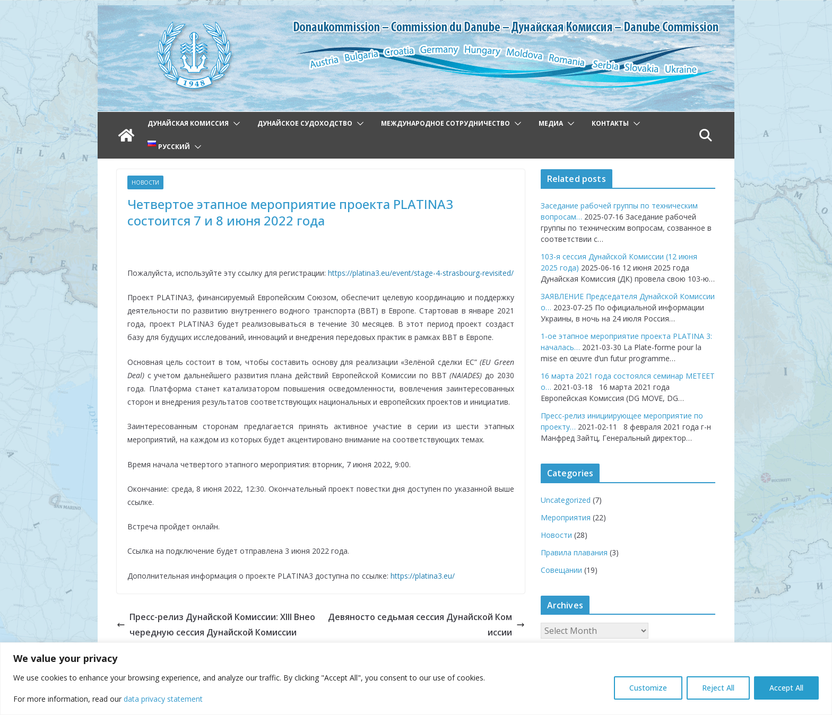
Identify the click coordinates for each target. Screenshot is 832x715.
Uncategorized (566, 500)
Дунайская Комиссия (188, 123)
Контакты (610, 123)
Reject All (718, 688)
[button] (234, 123)
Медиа (551, 123)
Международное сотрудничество (445, 123)
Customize (648, 688)
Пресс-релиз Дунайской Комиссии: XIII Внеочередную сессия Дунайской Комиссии (216, 624)
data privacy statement (163, 699)
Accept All (786, 688)
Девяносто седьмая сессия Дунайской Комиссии (426, 624)
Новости (145, 182)
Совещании (561, 570)
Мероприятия (566, 517)
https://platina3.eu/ (423, 576)
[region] (416, 678)
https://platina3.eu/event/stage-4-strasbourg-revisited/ (421, 273)
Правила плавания (574, 552)
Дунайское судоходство (304, 123)
